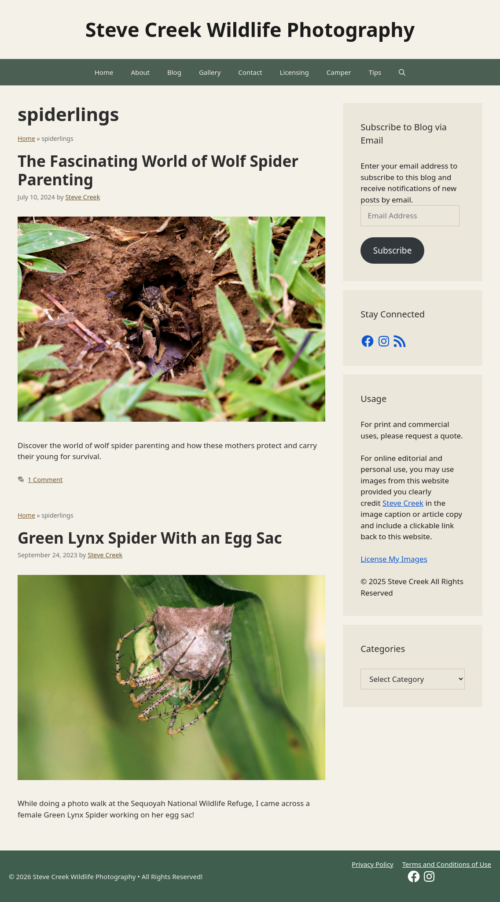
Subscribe (392, 250)
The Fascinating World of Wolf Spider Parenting (158, 170)
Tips (375, 72)
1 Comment (45, 479)
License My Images (393, 559)
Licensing (294, 72)
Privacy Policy (372, 864)
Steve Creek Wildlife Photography (250, 29)
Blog (174, 72)
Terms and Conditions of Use (446, 864)
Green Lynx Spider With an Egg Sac (150, 537)
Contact (250, 72)
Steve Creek (402, 503)
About (140, 72)
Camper (339, 72)
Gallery (210, 72)
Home (104, 72)
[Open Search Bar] (402, 72)
